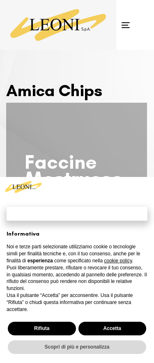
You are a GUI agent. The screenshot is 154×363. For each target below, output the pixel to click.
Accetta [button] (112, 328)
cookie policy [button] (118, 261)
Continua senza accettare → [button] (77, 213)
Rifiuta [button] (41, 328)
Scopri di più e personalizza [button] (76, 347)
